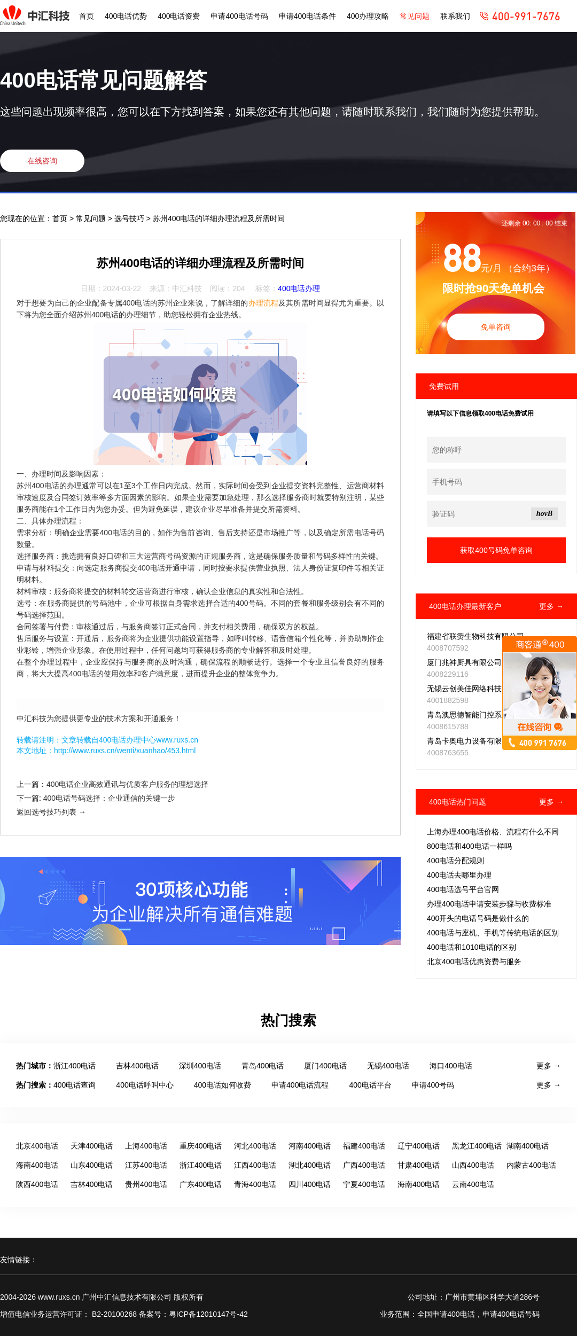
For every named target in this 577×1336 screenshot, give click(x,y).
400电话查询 (74, 1085)
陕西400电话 (37, 1184)
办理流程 (263, 303)
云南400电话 (473, 1184)
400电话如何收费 (222, 1085)
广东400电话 (201, 1184)
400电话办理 (299, 288)
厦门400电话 (325, 1065)
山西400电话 (473, 1165)
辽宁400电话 (418, 1146)
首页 (86, 16)
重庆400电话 (201, 1146)
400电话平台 (370, 1085)
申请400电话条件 (307, 16)
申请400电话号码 (239, 16)
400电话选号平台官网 (463, 889)
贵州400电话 (146, 1184)
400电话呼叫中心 (144, 1085)
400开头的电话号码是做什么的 (478, 918)
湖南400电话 (527, 1146)
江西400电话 (255, 1165)
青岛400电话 (262, 1065)
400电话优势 (126, 16)
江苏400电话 (146, 1165)
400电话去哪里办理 (459, 875)
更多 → (551, 606)
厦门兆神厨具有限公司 (464, 662)
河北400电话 (255, 1146)
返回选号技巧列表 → (51, 812)
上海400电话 (146, 1146)
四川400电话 (309, 1184)
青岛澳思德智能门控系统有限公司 (483, 714)
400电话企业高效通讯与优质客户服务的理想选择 (127, 784)
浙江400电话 (74, 1065)
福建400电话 (364, 1146)
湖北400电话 (309, 1165)
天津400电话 (92, 1146)
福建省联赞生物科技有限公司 (475, 636)
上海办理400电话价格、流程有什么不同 (493, 831)
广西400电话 (364, 1165)
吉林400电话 (137, 1065)
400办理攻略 (368, 16)
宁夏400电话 (364, 1184)
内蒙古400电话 (531, 1165)
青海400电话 (255, 1184)
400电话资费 (179, 16)
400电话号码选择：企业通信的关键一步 (109, 798)
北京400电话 (37, 1146)
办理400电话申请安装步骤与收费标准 (489, 904)
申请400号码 (433, 1085)
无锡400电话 (388, 1065)
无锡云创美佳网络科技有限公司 (479, 688)
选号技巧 (130, 218)
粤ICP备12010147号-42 (208, 1314)
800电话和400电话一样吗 (469, 846)
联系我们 (455, 16)
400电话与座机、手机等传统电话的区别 (493, 932)
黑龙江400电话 (477, 1146)
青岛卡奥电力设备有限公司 (472, 741)
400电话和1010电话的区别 (471, 947)
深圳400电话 (200, 1065)
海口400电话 (451, 1065)
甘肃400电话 (418, 1165)
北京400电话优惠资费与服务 (474, 961)
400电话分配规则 (455, 860)
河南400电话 (309, 1146)
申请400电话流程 (300, 1085)
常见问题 (415, 16)
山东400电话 (92, 1165)
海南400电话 (37, 1165)
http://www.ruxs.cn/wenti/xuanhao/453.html (125, 750)
